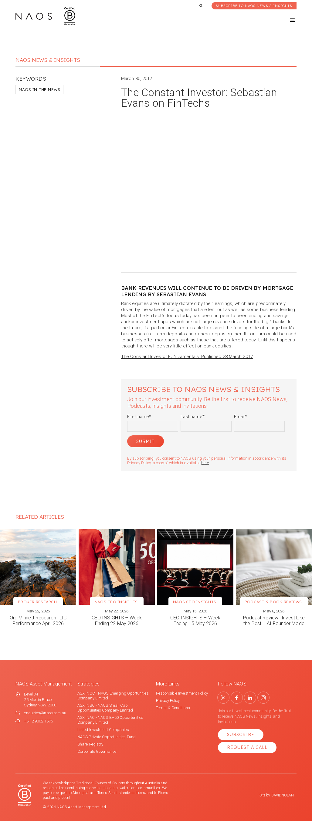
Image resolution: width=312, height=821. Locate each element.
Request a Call (247, 747)
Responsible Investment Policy (182, 693)
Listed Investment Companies (103, 729)
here (205, 463)
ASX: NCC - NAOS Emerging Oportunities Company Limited (113, 695)
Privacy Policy (168, 700)
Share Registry (90, 744)
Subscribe (240, 734)
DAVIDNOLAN (282, 795)
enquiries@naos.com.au (45, 713)
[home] (45, 16)
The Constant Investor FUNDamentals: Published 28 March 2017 (187, 356)
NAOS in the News (39, 89)
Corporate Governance (96, 751)
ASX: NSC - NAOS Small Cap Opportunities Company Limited (105, 707)
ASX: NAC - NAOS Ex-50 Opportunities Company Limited (110, 720)
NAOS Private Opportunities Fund (106, 737)
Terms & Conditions (173, 707)
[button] (287, 20)
